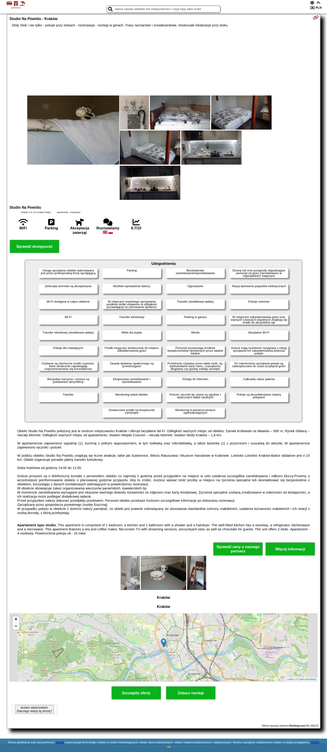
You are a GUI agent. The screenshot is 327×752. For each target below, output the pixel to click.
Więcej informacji (290, 549)
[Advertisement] (163, 61)
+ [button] (16, 619)
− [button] (16, 626)
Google (59, 742)
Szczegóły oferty (136, 693)
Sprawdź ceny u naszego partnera (237, 549)
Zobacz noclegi (191, 693)
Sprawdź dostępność (34, 246)
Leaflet (290, 679)
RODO (315, 742)
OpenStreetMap (307, 679)
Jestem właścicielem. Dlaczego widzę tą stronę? (34, 709)
